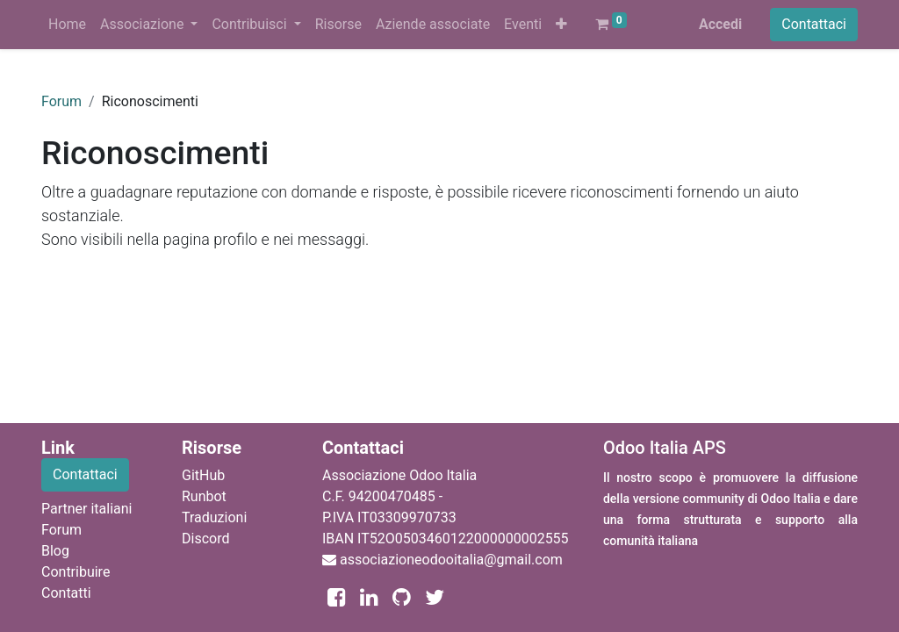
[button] (561, 24)
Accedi (720, 24)
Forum (61, 101)
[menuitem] (67, 24)
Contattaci (813, 24)
